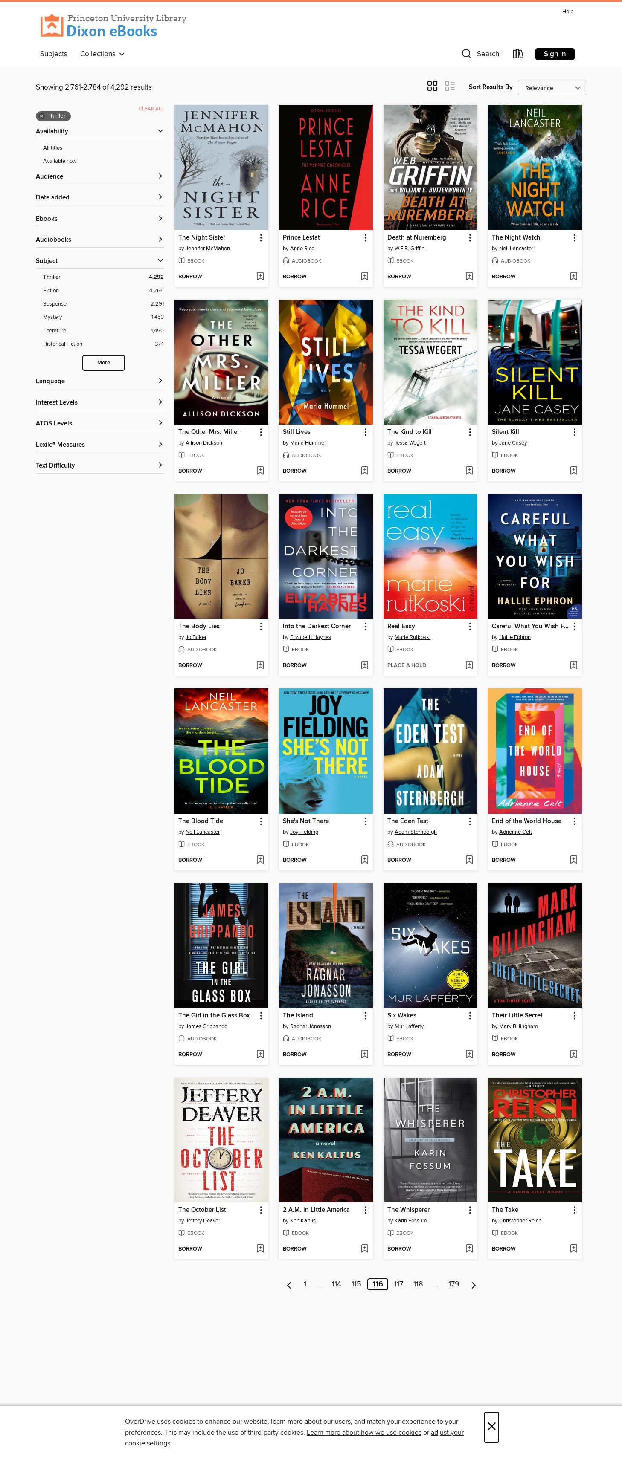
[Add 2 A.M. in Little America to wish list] (364, 1249)
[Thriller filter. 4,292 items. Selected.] (103, 277)
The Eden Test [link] (407, 821)
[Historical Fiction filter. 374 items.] (103, 344)
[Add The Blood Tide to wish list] (260, 860)
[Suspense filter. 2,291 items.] (103, 304)
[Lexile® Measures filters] (100, 445)
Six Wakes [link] (401, 1016)
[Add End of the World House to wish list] (573, 860)
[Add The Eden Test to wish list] (469, 860)
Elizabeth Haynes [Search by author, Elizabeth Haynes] (310, 637)
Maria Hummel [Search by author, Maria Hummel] (308, 442)
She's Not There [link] (306, 821)
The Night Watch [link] (516, 238)
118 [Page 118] (418, 1284)
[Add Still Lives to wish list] (364, 471)
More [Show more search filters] (103, 363)
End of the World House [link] (526, 821)
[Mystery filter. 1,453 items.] (103, 317)
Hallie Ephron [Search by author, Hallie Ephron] (515, 637)
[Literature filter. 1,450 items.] (103, 331)
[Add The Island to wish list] (364, 1055)
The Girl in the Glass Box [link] (214, 1016)
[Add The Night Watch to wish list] (573, 277)
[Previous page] (289, 1284)
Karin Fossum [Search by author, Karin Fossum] (411, 1220)
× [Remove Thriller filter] (42, 116)
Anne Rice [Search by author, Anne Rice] (302, 248)
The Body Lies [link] (199, 626)
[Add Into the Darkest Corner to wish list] (364, 665)
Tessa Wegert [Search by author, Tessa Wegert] (410, 442)
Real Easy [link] (401, 626)
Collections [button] (102, 54)
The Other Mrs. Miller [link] (208, 432)
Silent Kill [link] (505, 432)
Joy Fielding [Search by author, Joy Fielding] (304, 832)
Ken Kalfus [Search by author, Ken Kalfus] (303, 1220)
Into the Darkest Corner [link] (317, 626)
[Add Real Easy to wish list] (469, 665)
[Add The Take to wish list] (573, 1249)
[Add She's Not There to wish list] (364, 860)
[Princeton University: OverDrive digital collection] (114, 25)
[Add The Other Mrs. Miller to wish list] (260, 471)
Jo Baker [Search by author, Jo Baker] (196, 637)
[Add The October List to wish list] (260, 1249)
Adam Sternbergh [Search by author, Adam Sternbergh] (416, 832)
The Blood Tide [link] (200, 821)
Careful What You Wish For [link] (531, 626)
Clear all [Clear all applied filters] (151, 109)
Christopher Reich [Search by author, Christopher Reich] (520, 1220)
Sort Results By (491, 87)
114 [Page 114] (336, 1284)
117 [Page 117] (398, 1284)
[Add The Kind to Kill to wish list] (469, 471)
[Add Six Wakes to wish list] (469, 1055)
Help (567, 12)
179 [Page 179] (453, 1284)
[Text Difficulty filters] (100, 466)
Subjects (53, 54)
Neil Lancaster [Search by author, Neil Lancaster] (516, 248)
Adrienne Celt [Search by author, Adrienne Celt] (515, 832)
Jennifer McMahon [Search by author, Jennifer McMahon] (208, 248)
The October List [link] (202, 1210)
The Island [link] (298, 1016)
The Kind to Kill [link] (409, 432)
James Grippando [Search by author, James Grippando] (206, 1026)
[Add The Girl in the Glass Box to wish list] (260, 1055)
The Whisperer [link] (408, 1210)
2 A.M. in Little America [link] (316, 1210)
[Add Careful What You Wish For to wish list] (573, 665)
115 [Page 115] (356, 1284)
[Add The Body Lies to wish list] (260, 665)
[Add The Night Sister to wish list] (260, 277)
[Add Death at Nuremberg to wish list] (469, 277)
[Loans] (518, 55)
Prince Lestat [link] (301, 238)
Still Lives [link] (297, 432)
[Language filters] (100, 381)
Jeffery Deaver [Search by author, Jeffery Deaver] (203, 1220)
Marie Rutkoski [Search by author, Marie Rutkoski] (412, 637)
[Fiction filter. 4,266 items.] (103, 290)
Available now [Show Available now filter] (60, 161)
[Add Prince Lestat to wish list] (364, 277)
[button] (479, 55)
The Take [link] (505, 1210)
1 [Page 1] (305, 1284)
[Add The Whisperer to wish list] (469, 1249)
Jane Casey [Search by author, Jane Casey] (513, 442)
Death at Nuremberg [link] (416, 238)
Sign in (555, 54)
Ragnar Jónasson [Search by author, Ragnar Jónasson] (310, 1026)
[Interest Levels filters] (100, 403)
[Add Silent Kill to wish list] (573, 471)
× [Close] (491, 1427)
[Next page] (473, 1284)
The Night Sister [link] (201, 238)
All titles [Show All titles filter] (52, 148)
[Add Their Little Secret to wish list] (573, 1055)
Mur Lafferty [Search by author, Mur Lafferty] (409, 1026)
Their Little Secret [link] (517, 1016)
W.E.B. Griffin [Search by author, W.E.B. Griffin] (409, 248)
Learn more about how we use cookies (364, 1432)
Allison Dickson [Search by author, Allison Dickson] (204, 442)
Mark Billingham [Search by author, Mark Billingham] (518, 1026)
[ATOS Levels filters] (100, 423)
